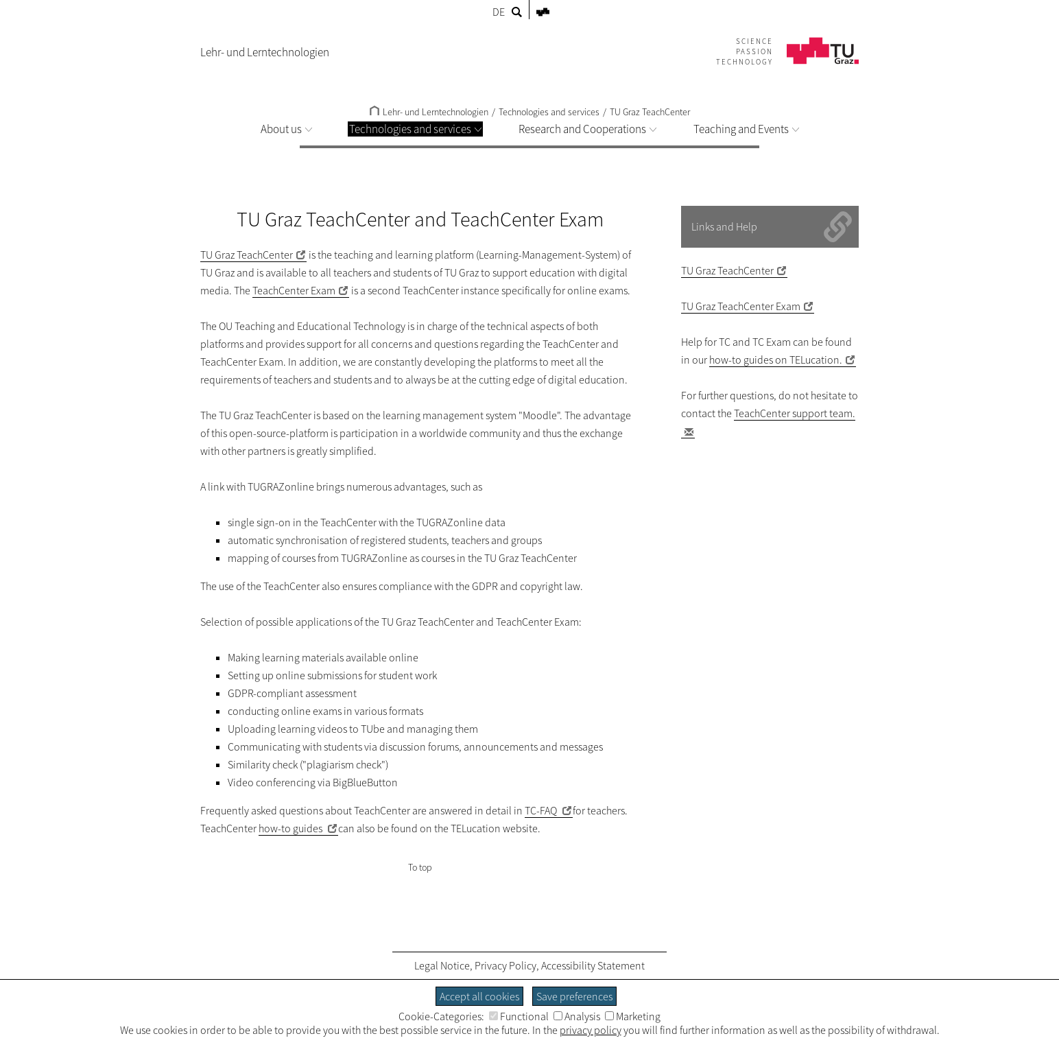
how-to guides (291, 828)
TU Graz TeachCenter (650, 112)
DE (498, 12)
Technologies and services (415, 129)
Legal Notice (442, 965)
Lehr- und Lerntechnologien (429, 112)
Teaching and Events (746, 129)
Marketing (633, 1016)
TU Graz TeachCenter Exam (740, 306)
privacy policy (590, 1030)
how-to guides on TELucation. (775, 359)
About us (286, 129)
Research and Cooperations (587, 129)
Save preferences (574, 996)
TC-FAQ (542, 810)
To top (420, 867)
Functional (519, 1016)
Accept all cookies (479, 996)
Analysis (577, 1016)
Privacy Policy (505, 965)
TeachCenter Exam (293, 290)
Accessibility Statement (593, 965)
